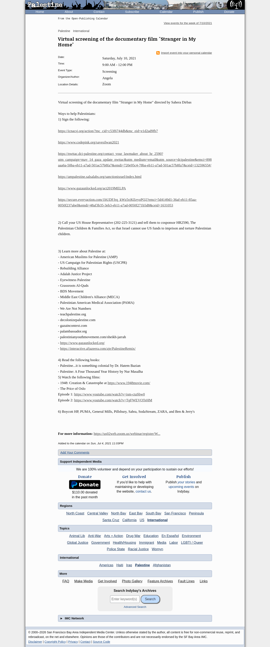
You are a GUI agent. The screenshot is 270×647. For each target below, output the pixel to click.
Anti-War (94, 536)
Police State (116, 549)
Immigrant (146, 542)
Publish (198, 11)
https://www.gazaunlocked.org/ (82, 343)
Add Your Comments (74, 452)
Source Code (101, 641)
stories (186, 482)
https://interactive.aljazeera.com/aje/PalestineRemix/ (98, 349)
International (81, 31)
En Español (170, 536)
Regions (66, 506)
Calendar (166, 11)
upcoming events (181, 487)
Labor (173, 542)
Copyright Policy (55, 641)
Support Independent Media (81, 461)
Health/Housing (124, 542)
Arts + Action (113, 536)
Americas (106, 565)
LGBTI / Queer (192, 542)
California (129, 520)
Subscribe (132, 11)
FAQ (65, 581)
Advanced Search (135, 606)
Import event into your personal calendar (184, 53)
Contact (98, 11)
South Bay (153, 513)
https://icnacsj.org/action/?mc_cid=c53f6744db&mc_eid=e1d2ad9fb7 (108, 131)
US (142, 520)
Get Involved (107, 581)
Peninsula (196, 513)
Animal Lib (77, 536)
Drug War (133, 536)
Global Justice (77, 542)
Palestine (64, 31)
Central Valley (97, 513)
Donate (229, 11)
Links (204, 581)
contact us (143, 491)
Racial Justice (138, 549)
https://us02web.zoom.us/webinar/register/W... (127, 434)
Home (40, 11)
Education (150, 536)
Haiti (119, 565)
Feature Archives (160, 581)
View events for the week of (188, 23)
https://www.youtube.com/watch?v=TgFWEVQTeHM (113, 400)
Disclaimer (35, 641)
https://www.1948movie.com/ (129, 383)
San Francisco (175, 513)
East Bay (136, 513)
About (69, 11)
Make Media (83, 581)
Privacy (73, 641)
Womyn (157, 549)
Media (161, 542)
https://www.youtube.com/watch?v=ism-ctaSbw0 (109, 394)
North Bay (118, 513)
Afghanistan (162, 565)
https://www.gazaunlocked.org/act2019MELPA (92, 188)
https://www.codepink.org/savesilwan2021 (88, 142)
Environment (191, 536)
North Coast (75, 513)
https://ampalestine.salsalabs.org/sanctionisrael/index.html (100, 177)
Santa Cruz (110, 520)
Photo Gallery (132, 581)
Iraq (129, 565)
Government (100, 542)
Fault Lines (186, 581)
